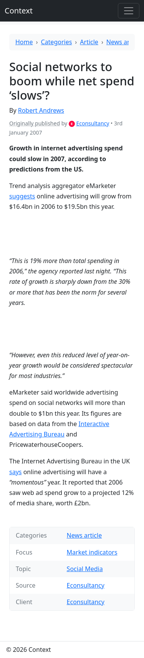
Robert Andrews (41, 110)
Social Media (85, 569)
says (15, 472)
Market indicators (92, 552)
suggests (22, 196)
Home (24, 42)
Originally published (34, 123)
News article (124, 42)
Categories (56, 42)
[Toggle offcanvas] (128, 10)
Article (89, 42)
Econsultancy (92, 123)
